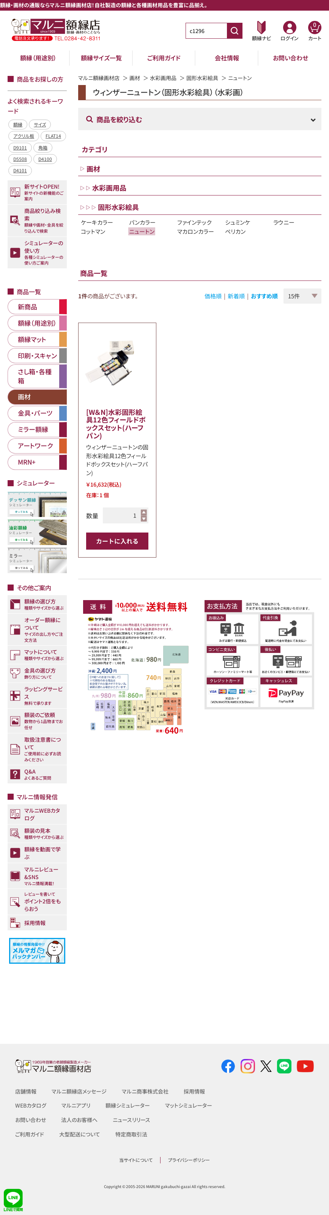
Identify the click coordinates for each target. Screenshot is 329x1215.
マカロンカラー (195, 231)
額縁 (17, 124)
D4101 (20, 170)
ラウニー (283, 222)
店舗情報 (25, 1091)
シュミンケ (237, 222)
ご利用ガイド (164, 57)
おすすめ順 (264, 296)
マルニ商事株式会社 (145, 1091)
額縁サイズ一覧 (101, 57)
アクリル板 (23, 135)
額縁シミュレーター (127, 1105)
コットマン (93, 231)
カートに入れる (117, 540)
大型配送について (79, 1134)
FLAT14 (53, 135)
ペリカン (235, 231)
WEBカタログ (30, 1105)
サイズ (40, 124)
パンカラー (142, 222)
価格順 (213, 296)
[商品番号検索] (234, 30)
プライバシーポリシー (189, 1160)
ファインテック (194, 222)
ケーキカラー (97, 222)
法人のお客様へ (79, 1120)
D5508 (20, 159)
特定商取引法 (131, 1134)
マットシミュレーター (188, 1105)
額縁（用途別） (38, 57)
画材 (134, 78)
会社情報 (227, 57)
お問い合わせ (290, 57)
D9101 (20, 147)
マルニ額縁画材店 (99, 78)
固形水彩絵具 (202, 78)
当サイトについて (136, 1160)
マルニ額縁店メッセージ (79, 1091)
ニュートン (141, 231)
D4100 (45, 159)
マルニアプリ (75, 1105)
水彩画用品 (163, 78)
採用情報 (194, 1091)
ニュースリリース (131, 1120)
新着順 (236, 296)
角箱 (42, 147)
